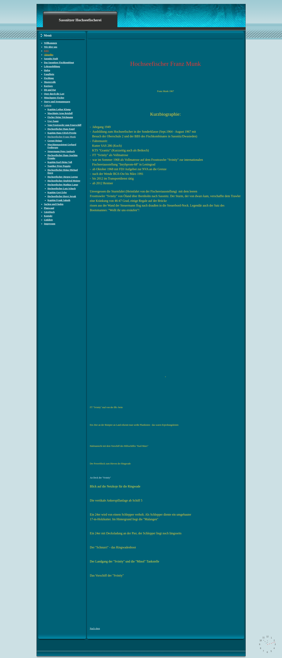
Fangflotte (49, 74)
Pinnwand (49, 208)
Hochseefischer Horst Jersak (62, 196)
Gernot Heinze (55, 140)
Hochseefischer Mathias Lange (63, 184)
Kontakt (48, 216)
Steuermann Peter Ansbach (61, 151)
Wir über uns (50, 47)
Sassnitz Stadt (51, 58)
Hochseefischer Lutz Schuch (62, 188)
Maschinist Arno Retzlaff (60, 113)
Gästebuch (49, 212)
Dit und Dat (50, 90)
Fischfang (49, 78)
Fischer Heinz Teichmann (60, 117)
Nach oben (95, 628)
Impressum (49, 223)
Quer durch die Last (54, 93)
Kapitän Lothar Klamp (59, 109)
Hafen (47, 70)
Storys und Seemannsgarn (57, 101)
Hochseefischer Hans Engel (61, 129)
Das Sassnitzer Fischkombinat (59, 62)
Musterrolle (50, 82)
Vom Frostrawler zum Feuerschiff (64, 125)
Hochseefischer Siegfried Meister (64, 180)
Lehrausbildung (52, 66)
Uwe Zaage (53, 121)
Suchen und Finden (53, 204)
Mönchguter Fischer (54, 97)
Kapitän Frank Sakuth (59, 200)
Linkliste (48, 219)
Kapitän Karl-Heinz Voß (60, 162)
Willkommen (50, 43)
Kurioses (48, 86)
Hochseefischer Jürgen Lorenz (63, 176)
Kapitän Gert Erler (57, 192)
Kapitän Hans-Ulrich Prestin (62, 132)
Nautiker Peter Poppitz (59, 166)
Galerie (47, 105)
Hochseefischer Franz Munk (62, 136)
